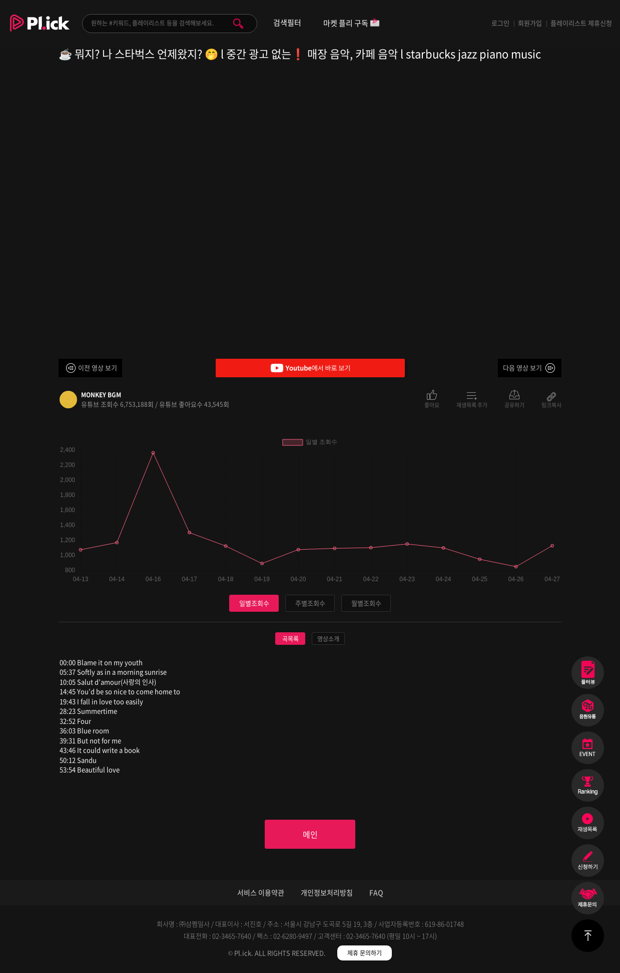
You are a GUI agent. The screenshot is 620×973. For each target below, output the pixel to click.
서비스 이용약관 (260, 892)
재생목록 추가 (471, 404)
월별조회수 (366, 603)
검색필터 (287, 23)
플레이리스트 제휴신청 (581, 23)
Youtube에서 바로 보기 (310, 368)
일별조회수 (254, 603)
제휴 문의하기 (364, 952)
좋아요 (431, 404)
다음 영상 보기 (522, 367)
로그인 (500, 23)
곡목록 (290, 638)
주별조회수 (310, 603)
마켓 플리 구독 (351, 24)
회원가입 (530, 23)
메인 (310, 834)
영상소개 (328, 638)
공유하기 (514, 404)
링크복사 (551, 404)
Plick (40, 31)
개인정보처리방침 (327, 892)
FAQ (376, 892)
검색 (238, 23)
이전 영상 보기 (97, 367)
